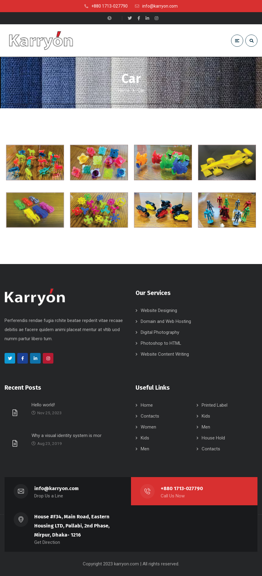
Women (148, 427)
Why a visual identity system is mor (67, 435)
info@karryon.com (56, 488)
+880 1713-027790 (182, 488)
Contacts (150, 416)
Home (123, 90)
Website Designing (159, 310)
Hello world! (43, 405)
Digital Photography (160, 332)
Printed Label (214, 405)
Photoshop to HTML (161, 343)
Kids (206, 416)
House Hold (213, 438)
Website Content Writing (165, 354)
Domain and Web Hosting (166, 321)
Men (206, 427)
